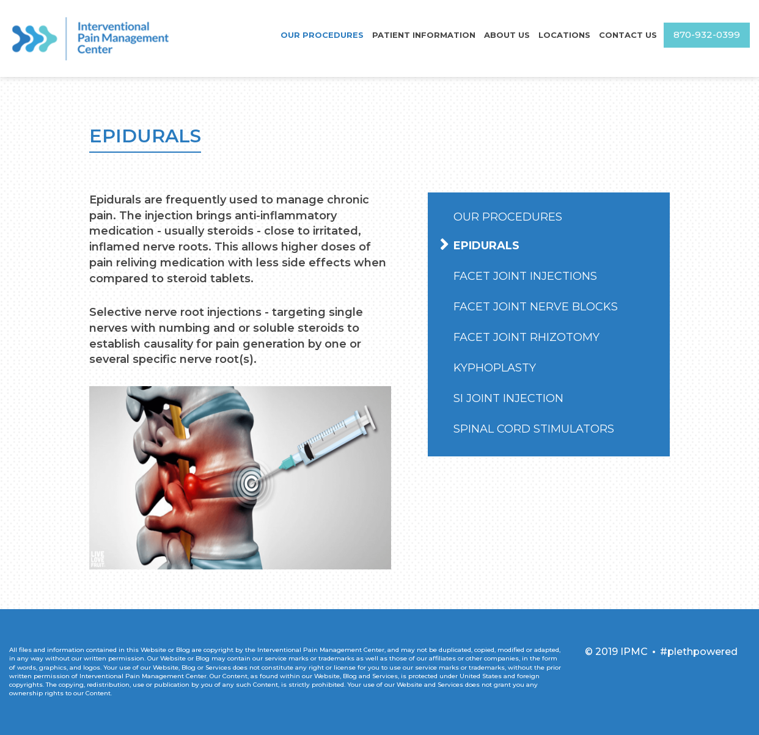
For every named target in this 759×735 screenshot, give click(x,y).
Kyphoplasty (494, 368)
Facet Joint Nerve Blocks (535, 306)
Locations (565, 35)
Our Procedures (328, 35)
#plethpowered (699, 651)
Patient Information (428, 35)
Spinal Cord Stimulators (533, 429)
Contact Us (628, 35)
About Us (509, 35)
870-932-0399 (706, 35)
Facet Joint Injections (525, 276)
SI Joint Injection (508, 398)
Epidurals (486, 245)
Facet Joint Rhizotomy (526, 337)
